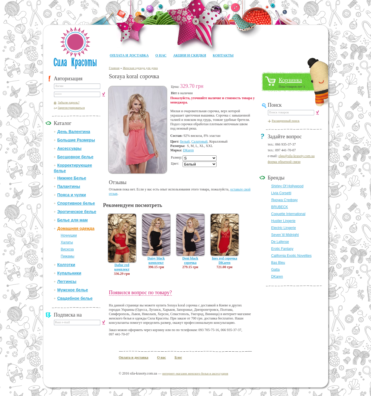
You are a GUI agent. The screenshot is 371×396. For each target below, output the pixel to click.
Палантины (68, 186)
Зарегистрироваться (71, 107)
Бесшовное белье (75, 157)
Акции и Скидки (189, 55)
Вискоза (67, 249)
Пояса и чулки (71, 194)
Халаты (67, 242)
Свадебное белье (75, 298)
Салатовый (199, 141)
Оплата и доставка (129, 55)
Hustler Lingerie (283, 221)
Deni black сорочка (190, 260)
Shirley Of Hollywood (287, 186)
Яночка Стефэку (284, 200)
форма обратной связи (284, 162)
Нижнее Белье (71, 178)
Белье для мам (72, 220)
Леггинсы (67, 281)
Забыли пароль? (69, 102)
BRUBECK (279, 207)
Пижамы (67, 256)
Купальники (69, 273)
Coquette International (288, 214)
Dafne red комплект (121, 267)
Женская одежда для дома (140, 68)
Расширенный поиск (286, 120)
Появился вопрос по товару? (140, 292)
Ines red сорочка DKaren (224, 260)
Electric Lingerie (283, 228)
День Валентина (73, 131)
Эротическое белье (76, 211)
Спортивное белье (76, 203)
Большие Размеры (76, 140)
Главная (114, 68)
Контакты (223, 55)
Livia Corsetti (281, 193)
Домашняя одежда (75, 228)
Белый (185, 141)
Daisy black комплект (156, 260)
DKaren (277, 277)
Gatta (275, 270)
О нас (160, 55)
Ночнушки (69, 235)
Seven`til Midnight (285, 235)
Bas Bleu (278, 263)
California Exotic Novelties (291, 256)
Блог (178, 357)
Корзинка (290, 80)
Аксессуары (69, 148)
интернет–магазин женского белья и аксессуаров (195, 373)
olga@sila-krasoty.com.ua (296, 156)
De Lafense (280, 242)
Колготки (66, 264)
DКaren (188, 150)
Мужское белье (72, 290)
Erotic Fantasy (282, 249)
